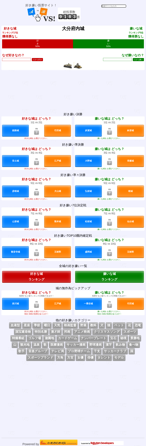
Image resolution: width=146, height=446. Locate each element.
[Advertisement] (103, 15)
